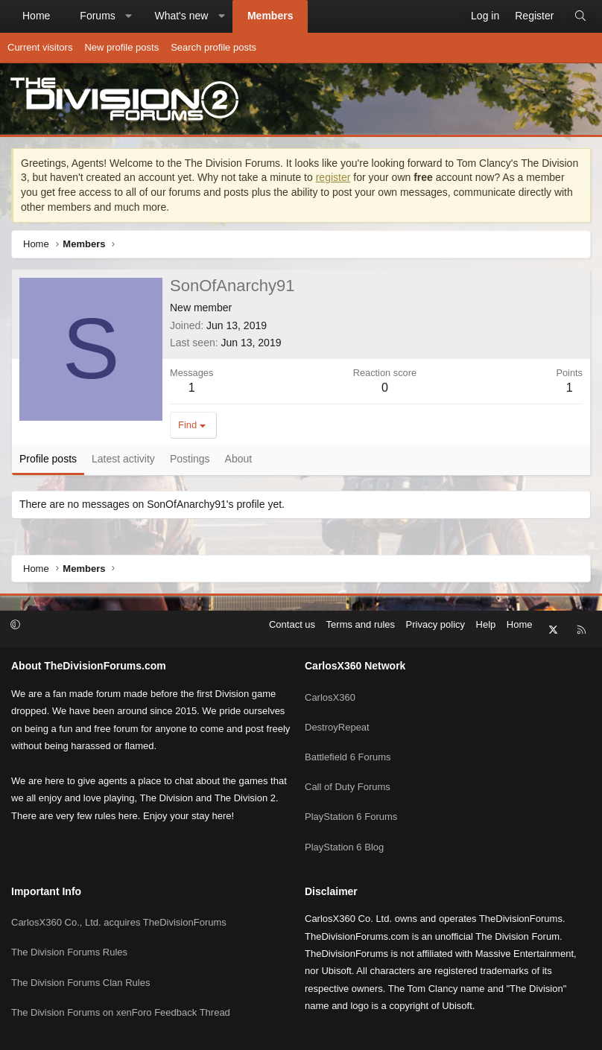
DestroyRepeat (337, 709)
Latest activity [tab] (123, 459)
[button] (128, 16)
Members (270, 16)
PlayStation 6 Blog (344, 817)
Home (36, 16)
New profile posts (121, 47)
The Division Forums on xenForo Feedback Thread (120, 961)
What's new (181, 16)
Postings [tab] (190, 459)
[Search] (580, 16)
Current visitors (39, 47)
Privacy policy (435, 624)
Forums (97, 16)
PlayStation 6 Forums (351, 790)
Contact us (292, 624)
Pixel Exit (446, 1032)
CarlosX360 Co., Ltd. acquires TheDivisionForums (118, 881)
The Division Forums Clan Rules (80, 935)
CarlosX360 (330, 682)
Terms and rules (360, 624)
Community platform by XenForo (259, 1032)
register (333, 177)
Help (486, 624)
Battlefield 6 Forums (348, 736)
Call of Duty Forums (347, 763)
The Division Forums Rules (69, 908)
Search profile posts (213, 47)
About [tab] (239, 459)
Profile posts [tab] (48, 459)
